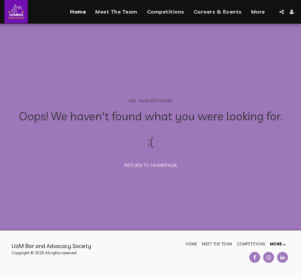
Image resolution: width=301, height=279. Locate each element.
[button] (281, 11)
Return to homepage (150, 165)
